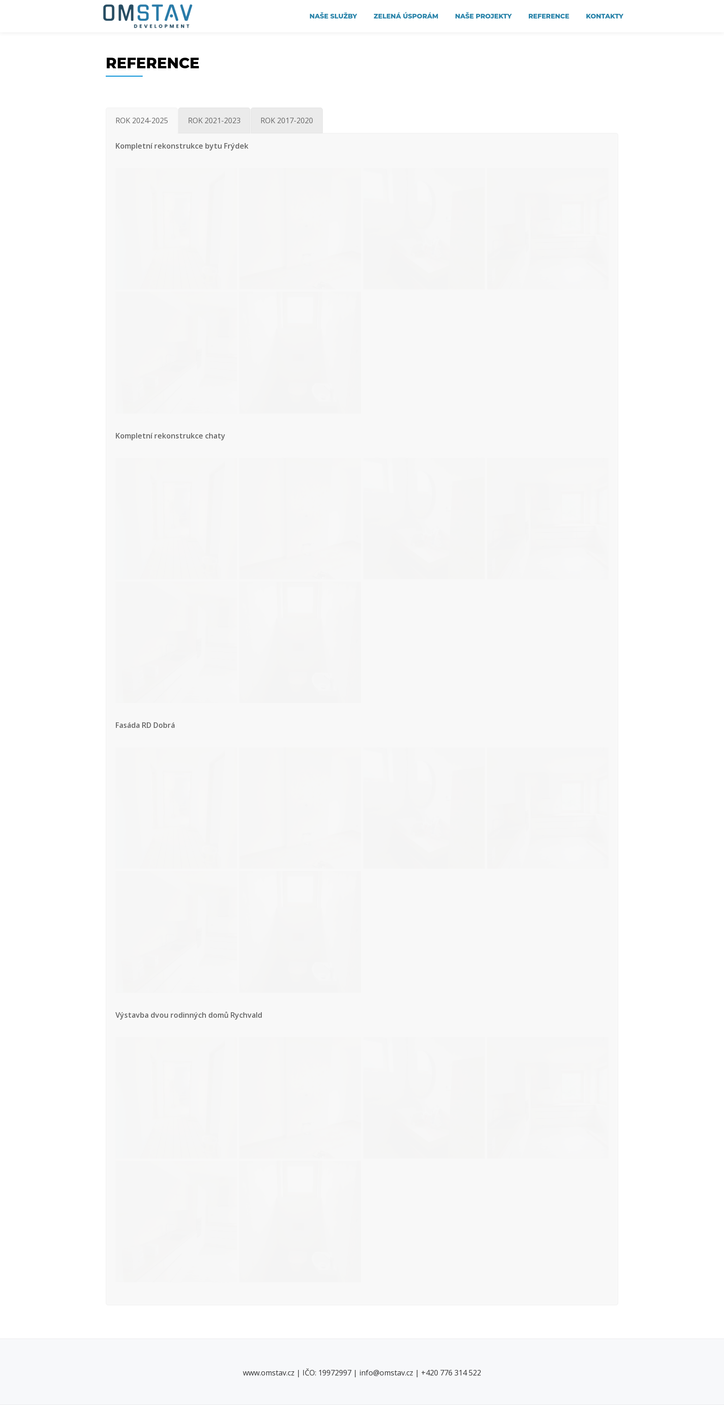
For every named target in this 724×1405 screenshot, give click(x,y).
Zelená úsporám (406, 16)
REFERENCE (548, 16)
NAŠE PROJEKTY (483, 16)
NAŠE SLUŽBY (333, 16)
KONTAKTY (604, 16)
